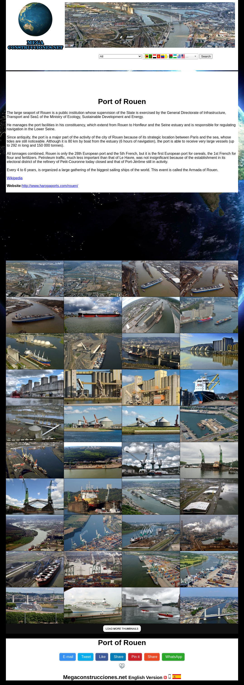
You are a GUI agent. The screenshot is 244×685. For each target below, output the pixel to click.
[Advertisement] (122, 82)
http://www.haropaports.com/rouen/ (50, 186)
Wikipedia (14, 178)
